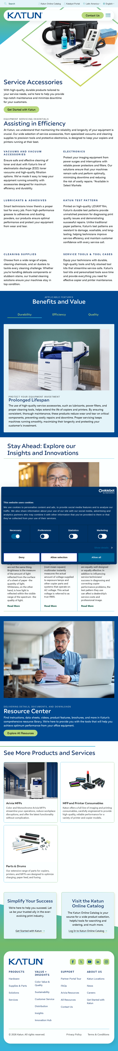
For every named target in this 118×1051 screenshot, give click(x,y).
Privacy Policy (74, 1034)
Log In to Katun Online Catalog (88, 931)
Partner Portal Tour (71, 978)
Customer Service (44, 999)
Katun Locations (95, 978)
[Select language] (108, 4)
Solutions (14, 992)
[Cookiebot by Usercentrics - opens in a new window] (101, 491)
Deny (21, 557)
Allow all (96, 557)
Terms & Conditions (98, 1034)
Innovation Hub (43, 1020)
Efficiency (59, 314)
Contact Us (93, 15)
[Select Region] (91, 4)
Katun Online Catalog (49, 4)
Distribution (41, 1006)
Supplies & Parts (18, 985)
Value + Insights (42, 973)
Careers (91, 992)
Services (13, 999)
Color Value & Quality (42, 983)
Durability (24, 314)
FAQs (64, 985)
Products (17, 971)
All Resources (68, 999)
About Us (94, 971)
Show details (101, 547)
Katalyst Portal (72, 4)
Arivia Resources (70, 992)
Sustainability (42, 992)
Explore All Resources (20, 733)
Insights (39, 1013)
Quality (93, 314)
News (90, 985)
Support (67, 971)
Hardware (14, 978)
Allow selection (59, 557)
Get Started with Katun (21, 109)
